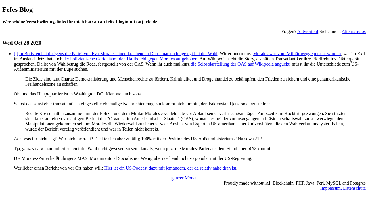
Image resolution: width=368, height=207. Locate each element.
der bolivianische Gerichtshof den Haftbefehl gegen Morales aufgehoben (130, 58)
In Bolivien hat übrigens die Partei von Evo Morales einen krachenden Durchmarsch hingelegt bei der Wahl (118, 53)
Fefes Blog (17, 9)
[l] (16, 53)
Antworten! (307, 31)
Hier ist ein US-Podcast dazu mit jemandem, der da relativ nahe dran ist (170, 168)
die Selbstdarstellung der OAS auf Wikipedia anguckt (240, 64)
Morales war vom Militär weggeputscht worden (297, 53)
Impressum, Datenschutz (343, 188)
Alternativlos (354, 31)
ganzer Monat (184, 177)
